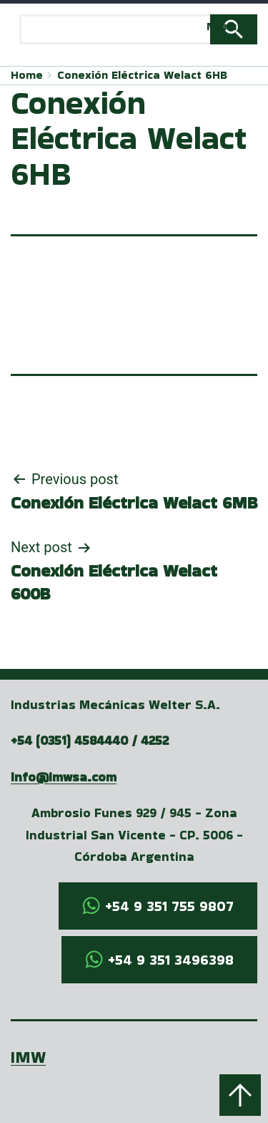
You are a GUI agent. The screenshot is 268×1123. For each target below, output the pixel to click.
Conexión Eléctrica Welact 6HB (142, 75)
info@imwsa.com (63, 777)
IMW (28, 1057)
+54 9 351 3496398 (171, 960)
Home (27, 75)
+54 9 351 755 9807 (169, 906)
